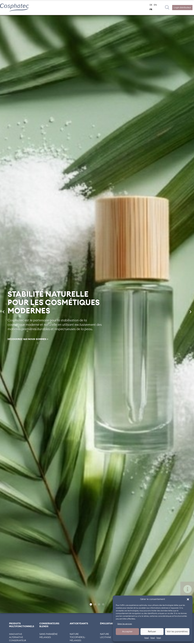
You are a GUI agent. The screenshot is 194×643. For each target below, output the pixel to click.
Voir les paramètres (177, 631)
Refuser (152, 631)
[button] (187, 599)
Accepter (127, 631)
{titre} (146, 638)
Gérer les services (124, 624)
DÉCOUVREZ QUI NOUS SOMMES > (28, 339)
